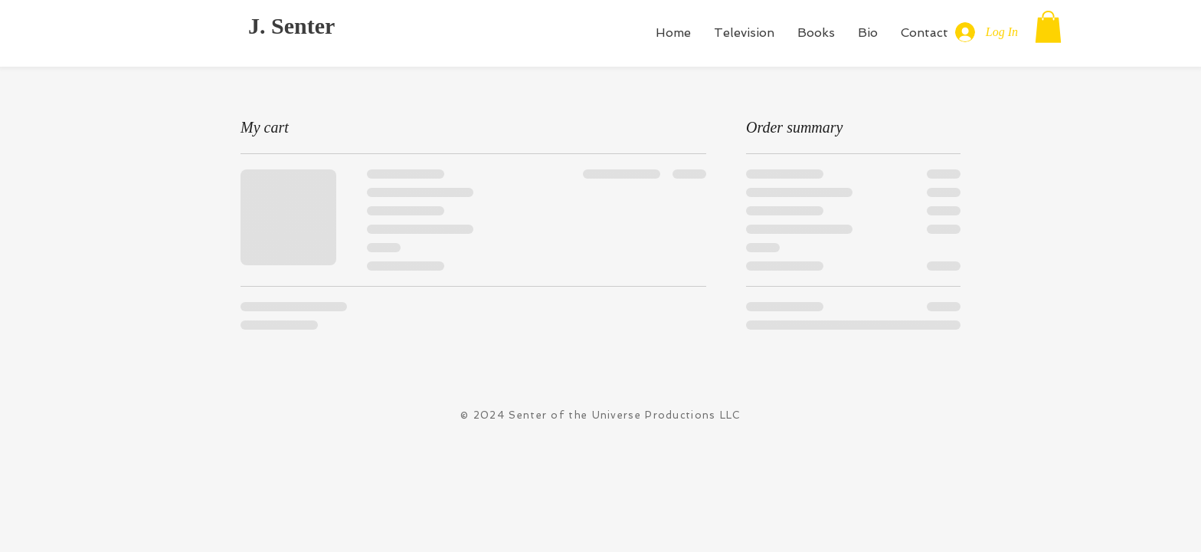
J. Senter (291, 25)
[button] (1048, 27)
